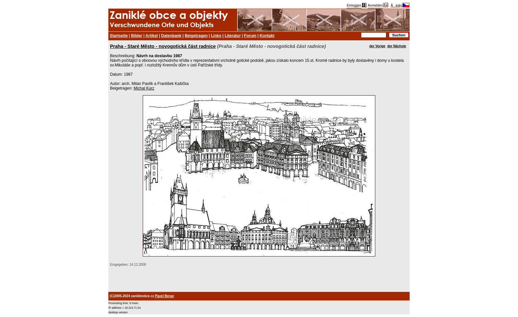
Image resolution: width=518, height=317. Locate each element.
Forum (250, 35)
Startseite (119, 35)
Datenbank (171, 35)
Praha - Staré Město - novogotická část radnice (163, 46)
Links (216, 35)
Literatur (233, 35)
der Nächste (396, 46)
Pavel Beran (164, 296)
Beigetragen (196, 35)
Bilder (136, 35)
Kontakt (267, 35)
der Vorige (377, 46)
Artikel (151, 35)
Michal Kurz (143, 88)
